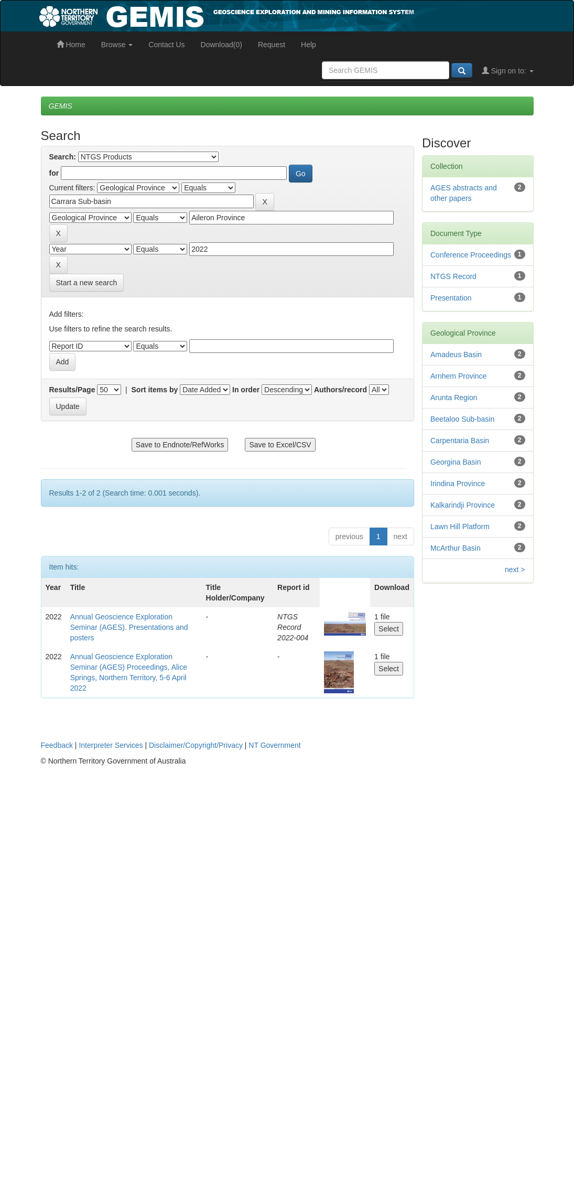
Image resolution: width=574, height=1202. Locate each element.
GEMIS (60, 106)
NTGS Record (453, 276)
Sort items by (155, 389)
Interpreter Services (111, 745)
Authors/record (340, 389)
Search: (62, 157)
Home (71, 44)
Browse (117, 44)
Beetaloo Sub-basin (462, 419)
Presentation (451, 298)
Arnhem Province (458, 376)
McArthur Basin (455, 548)
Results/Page (72, 389)
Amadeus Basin (456, 354)
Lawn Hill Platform (460, 526)
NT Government (274, 745)
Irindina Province (457, 483)
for (54, 173)
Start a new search (86, 282)
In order (245, 389)
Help (308, 44)
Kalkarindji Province (462, 505)
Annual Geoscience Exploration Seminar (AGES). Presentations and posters (129, 627)
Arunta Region (454, 397)
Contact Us (166, 44)
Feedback (57, 745)
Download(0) (221, 44)
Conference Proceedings (470, 255)
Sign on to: (508, 71)
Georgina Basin (455, 462)
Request (271, 44)
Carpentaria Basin (459, 440)
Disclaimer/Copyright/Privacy (196, 745)
